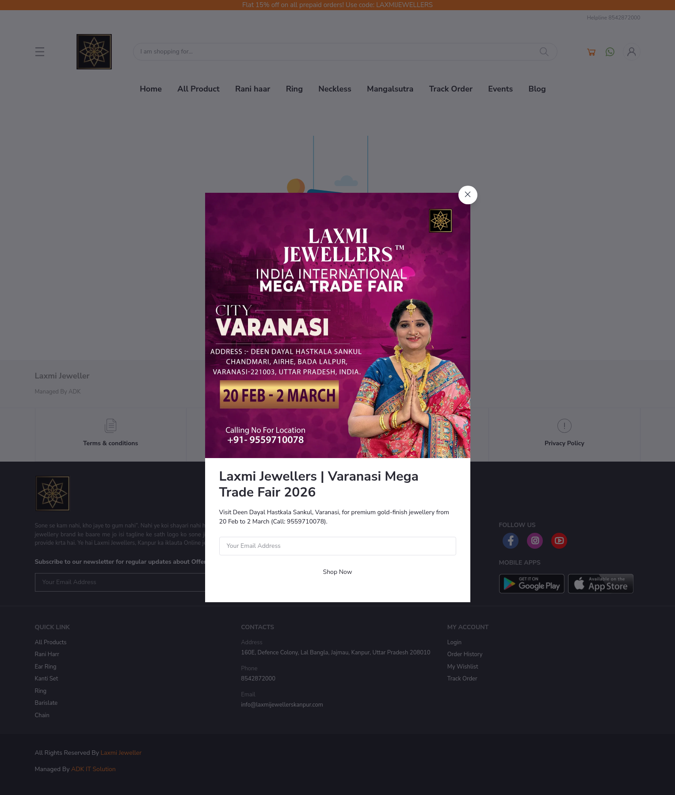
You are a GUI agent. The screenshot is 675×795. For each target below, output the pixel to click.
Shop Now (337, 572)
